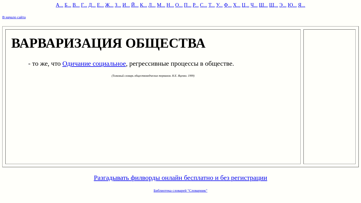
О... (179, 5)
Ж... (109, 5)
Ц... (245, 5)
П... (187, 5)
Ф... (228, 5)
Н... (170, 5)
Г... (84, 5)
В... (76, 5)
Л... (152, 5)
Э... (282, 5)
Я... (301, 5)
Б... (68, 5)
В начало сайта (14, 17)
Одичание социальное (94, 63)
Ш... (263, 5)
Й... (135, 5)
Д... (92, 5)
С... (203, 5)
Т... (211, 5)
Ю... (292, 5)
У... (219, 5)
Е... (100, 5)
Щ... (273, 5)
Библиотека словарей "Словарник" (181, 190)
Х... (237, 5)
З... (118, 5)
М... (161, 5)
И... (126, 5)
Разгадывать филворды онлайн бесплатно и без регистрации (180, 177)
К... (143, 5)
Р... (196, 5)
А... (59, 5)
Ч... (253, 5)
